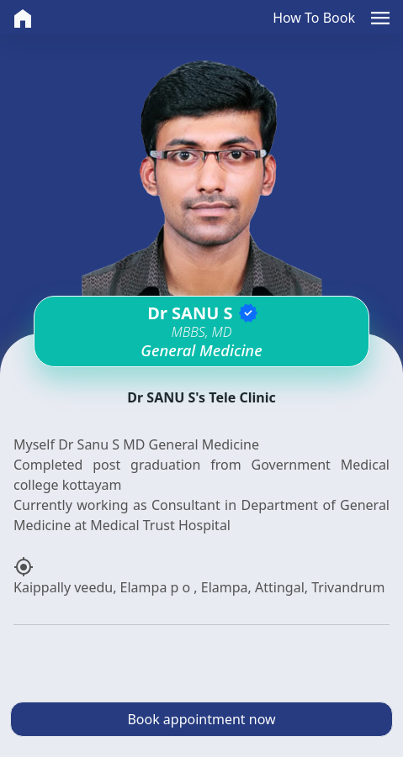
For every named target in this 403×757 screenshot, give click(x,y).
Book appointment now (201, 719)
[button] (381, 17)
